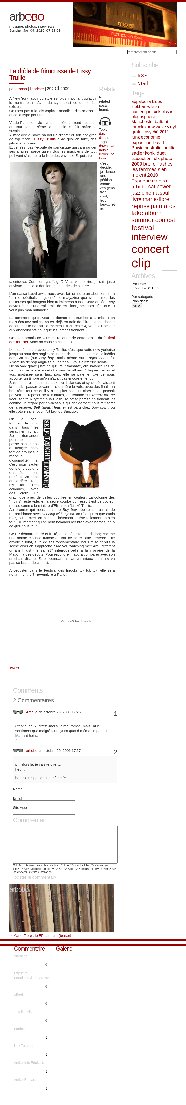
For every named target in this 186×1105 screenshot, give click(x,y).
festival (143, 228)
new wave (156, 126)
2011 (164, 131)
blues (157, 101)
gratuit (138, 131)
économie (150, 137)
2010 (152, 175)
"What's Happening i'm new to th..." (31, 993)
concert (150, 248)
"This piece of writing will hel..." (29, 1078)
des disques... (107, 135)
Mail (140, 83)
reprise (141, 206)
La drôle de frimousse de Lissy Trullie (50, 74)
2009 (137, 164)
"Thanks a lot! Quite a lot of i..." (30, 1010)
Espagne (141, 180)
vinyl (171, 126)
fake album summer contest (153, 216)
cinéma (150, 193)
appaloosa (141, 101)
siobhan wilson (145, 106)
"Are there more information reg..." (27, 1027)
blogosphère (143, 116)
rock (156, 111)
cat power (159, 186)
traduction (141, 158)
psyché (151, 131)
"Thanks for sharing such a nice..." (28, 1061)
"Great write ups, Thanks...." (26, 1044)
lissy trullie (103, 160)
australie (153, 147)
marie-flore (156, 199)
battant (161, 121)
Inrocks (139, 126)
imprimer (37, 89)
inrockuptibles (110, 154)
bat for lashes (157, 164)
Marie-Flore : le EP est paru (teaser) (42, 943)
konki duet (155, 153)
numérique (141, 111)
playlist (168, 111)
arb (26, 16)
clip (141, 263)
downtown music (107, 148)
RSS (139, 75)
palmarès (163, 206)
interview (150, 237)
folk (156, 158)
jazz (136, 193)
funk (136, 137)
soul (164, 193)
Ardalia (31, 712)
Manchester (143, 121)
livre (137, 199)
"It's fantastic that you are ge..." (30, 1095)
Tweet (14, 668)
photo (166, 158)
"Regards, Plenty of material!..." (28, 972)
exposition (142, 142)
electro (159, 180)
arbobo (21, 89)
